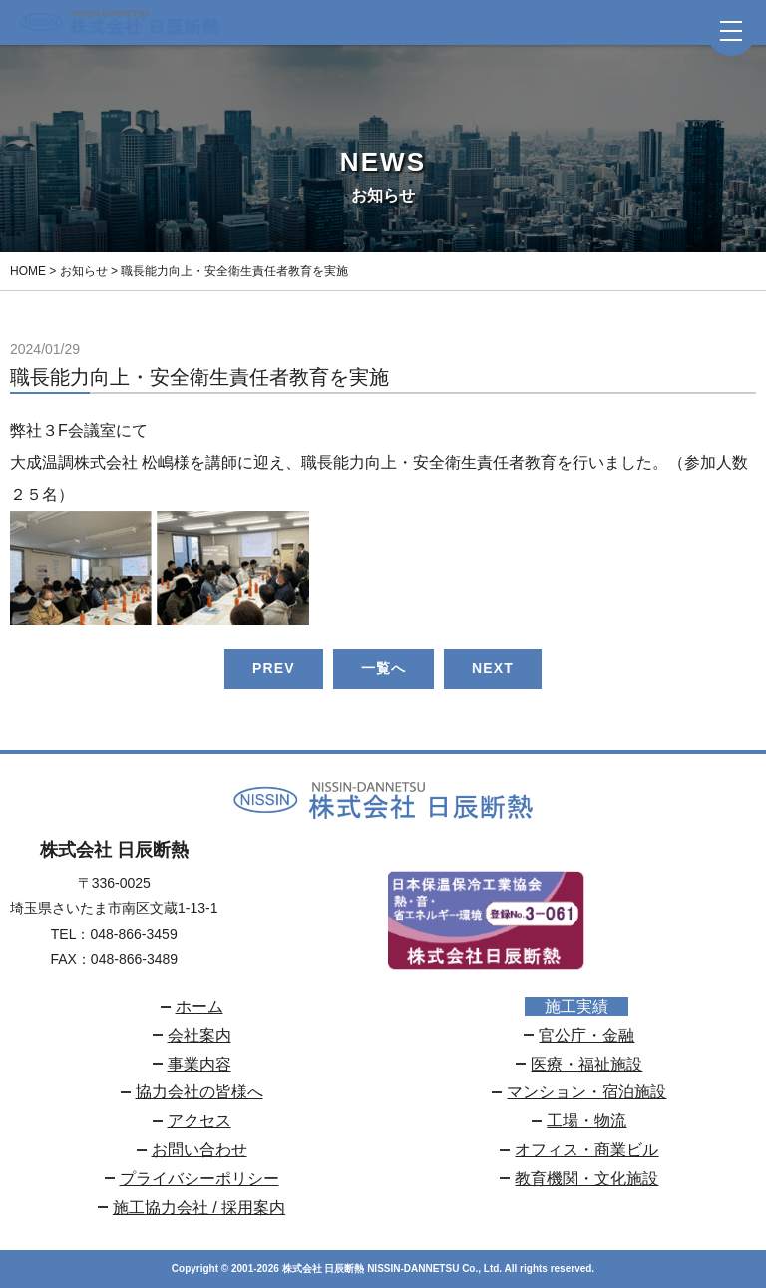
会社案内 (199, 1035)
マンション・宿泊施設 (586, 1091)
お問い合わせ (199, 1149)
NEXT (493, 668)
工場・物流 (586, 1120)
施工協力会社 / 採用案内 (199, 1207)
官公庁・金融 (586, 1035)
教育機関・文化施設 (586, 1178)
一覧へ (383, 668)
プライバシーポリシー (199, 1178)
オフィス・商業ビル (586, 1149)
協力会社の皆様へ (199, 1091)
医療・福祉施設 (586, 1064)
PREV (273, 668)
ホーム (199, 1006)
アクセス (199, 1120)
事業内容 (199, 1064)
